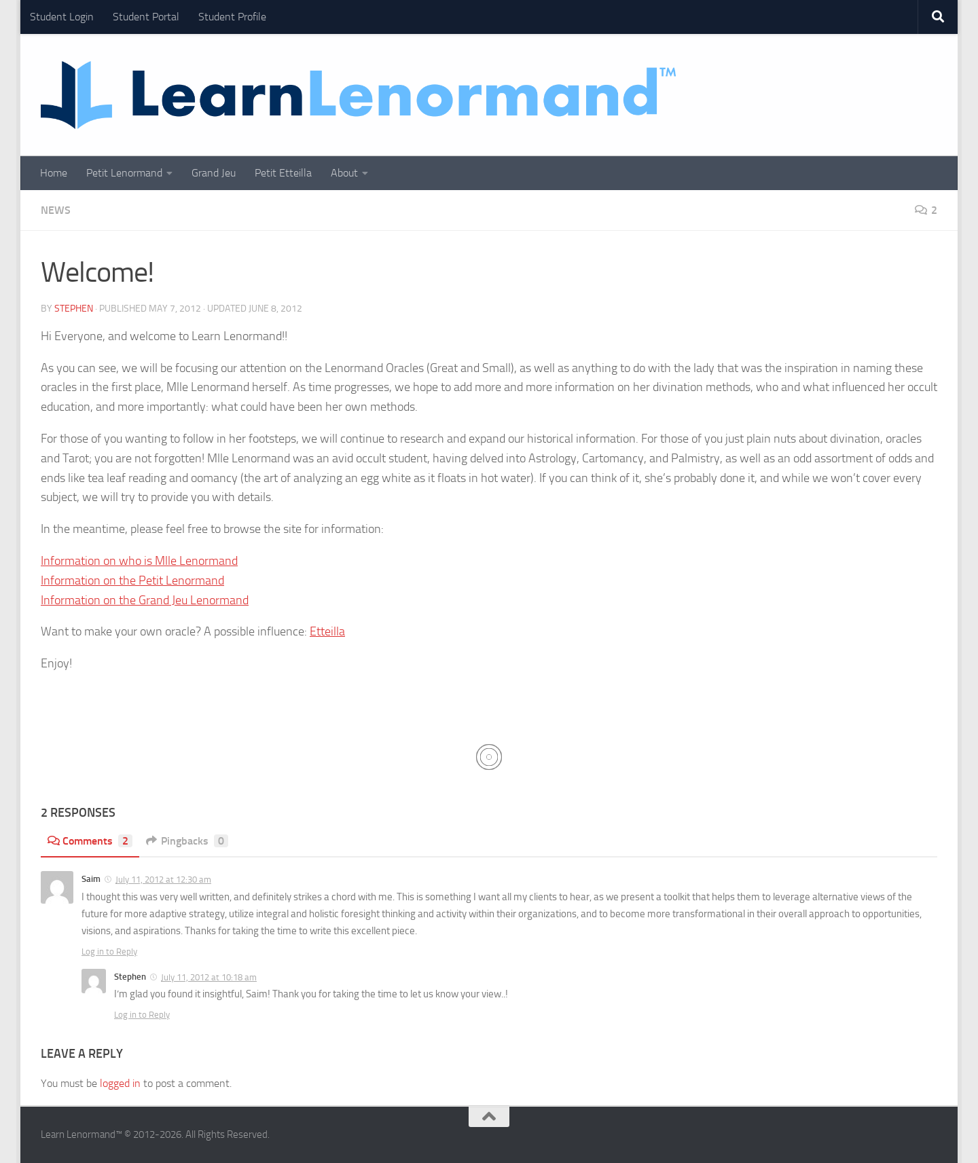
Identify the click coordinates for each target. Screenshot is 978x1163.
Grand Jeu (214, 172)
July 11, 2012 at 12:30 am (163, 879)
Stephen (73, 308)
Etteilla (327, 631)
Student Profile (232, 16)
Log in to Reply (109, 951)
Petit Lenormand (124, 172)
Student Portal (146, 16)
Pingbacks (187, 840)
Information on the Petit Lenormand (132, 580)
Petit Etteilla (283, 172)
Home (53, 172)
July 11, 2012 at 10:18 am (209, 977)
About (344, 172)
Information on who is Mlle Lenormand (139, 560)
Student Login (62, 16)
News (56, 210)
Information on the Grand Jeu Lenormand (145, 600)
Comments (90, 840)
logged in (120, 1083)
